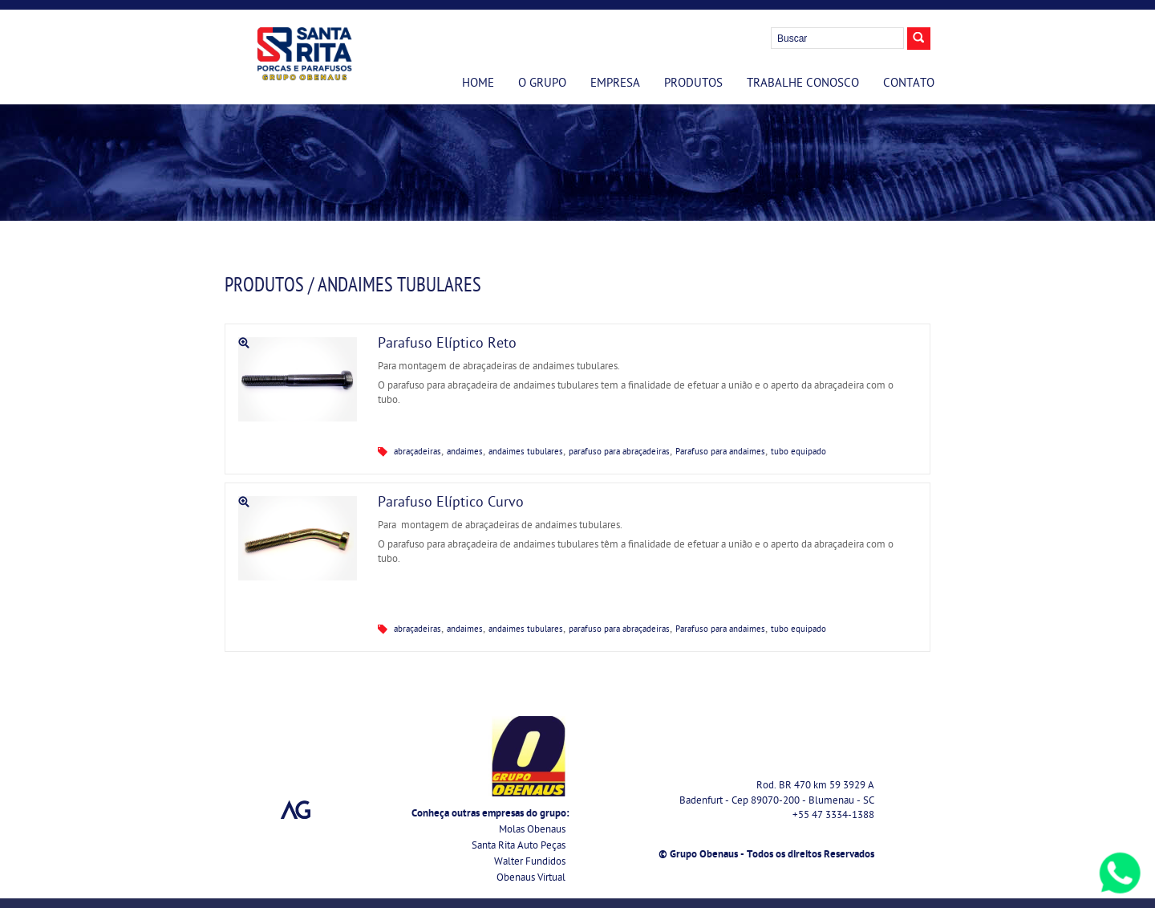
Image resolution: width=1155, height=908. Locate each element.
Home (478, 84)
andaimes (465, 452)
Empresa (615, 84)
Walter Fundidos (529, 863)
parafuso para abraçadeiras (619, 452)
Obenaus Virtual (530, 879)
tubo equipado (798, 452)
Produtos (693, 84)
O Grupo (542, 84)
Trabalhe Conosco (803, 84)
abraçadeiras (417, 452)
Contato (908, 84)
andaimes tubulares (525, 452)
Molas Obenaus (532, 831)
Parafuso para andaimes (720, 452)
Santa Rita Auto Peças (518, 847)
